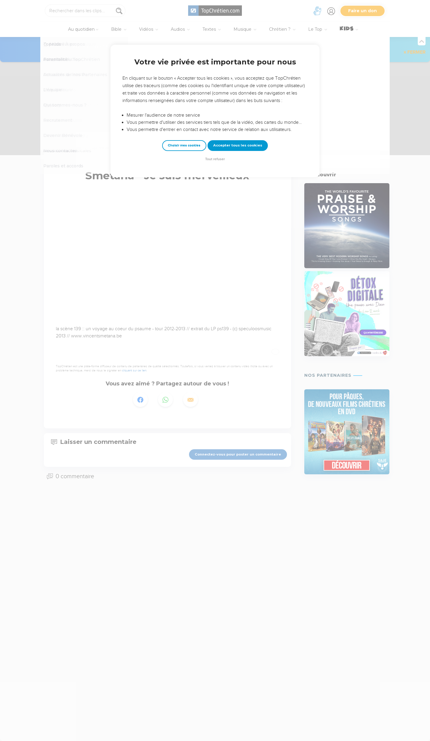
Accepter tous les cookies (237, 145)
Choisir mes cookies (184, 145)
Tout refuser (215, 159)
